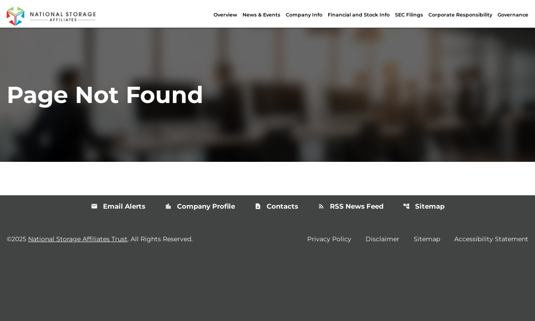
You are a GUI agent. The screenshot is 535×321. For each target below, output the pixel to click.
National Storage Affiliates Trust (78, 239)
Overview (225, 15)
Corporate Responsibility (460, 15)
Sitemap (423, 206)
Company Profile (200, 206)
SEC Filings (409, 15)
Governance (513, 15)
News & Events (261, 15)
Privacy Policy (329, 239)
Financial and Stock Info (359, 15)
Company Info (304, 15)
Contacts (276, 206)
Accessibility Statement (491, 239)
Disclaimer (382, 239)
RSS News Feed (350, 206)
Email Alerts (118, 206)
